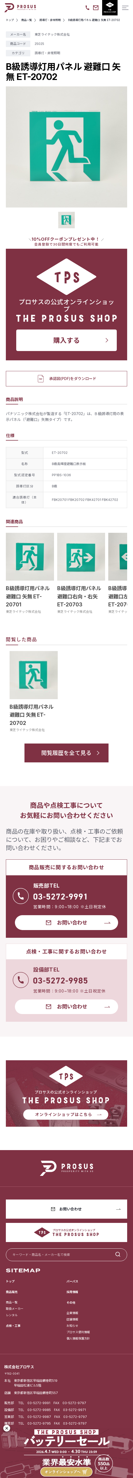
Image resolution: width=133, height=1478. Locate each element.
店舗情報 (72, 1319)
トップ (10, 1281)
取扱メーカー (14, 1309)
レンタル (12, 1315)
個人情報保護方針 (78, 1338)
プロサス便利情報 (78, 1332)
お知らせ (72, 1326)
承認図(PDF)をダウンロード (66, 378)
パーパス (72, 1281)
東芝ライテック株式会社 (23, 612)
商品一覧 (12, 1302)
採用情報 (72, 1292)
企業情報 (72, 1313)
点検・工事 (13, 1326)
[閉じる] (6, 1428)
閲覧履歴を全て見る (66, 753)
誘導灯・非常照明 (47, 53)
